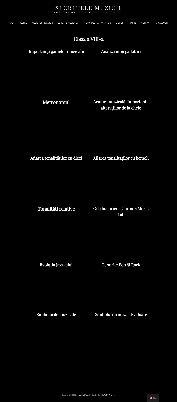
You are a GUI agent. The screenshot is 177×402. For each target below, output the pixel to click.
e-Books (120, 22)
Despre (23, 22)
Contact (146, 22)
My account (162, 22)
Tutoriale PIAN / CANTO (97, 22)
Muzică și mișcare (41, 22)
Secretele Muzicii (89, 7)
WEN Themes (109, 395)
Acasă (11, 22)
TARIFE (133, 22)
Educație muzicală (68, 22)
